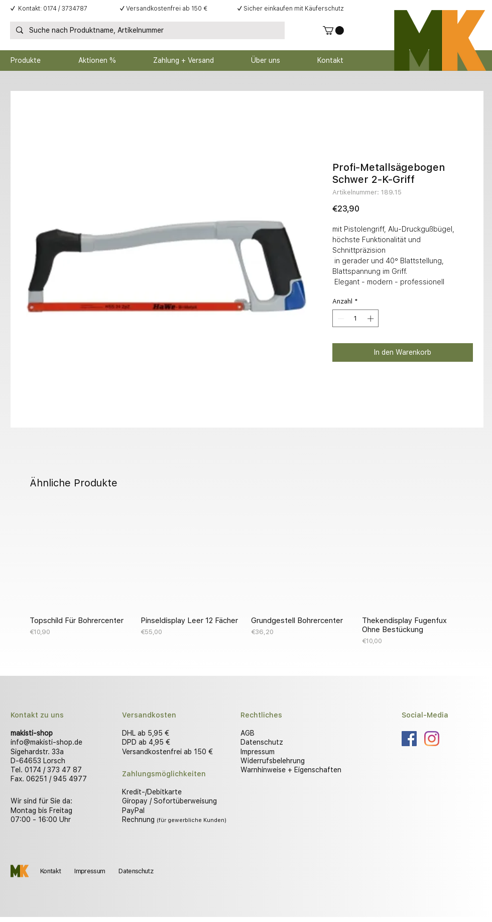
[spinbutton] (355, 318)
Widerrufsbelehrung (272, 761)
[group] (246, 576)
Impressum (257, 752)
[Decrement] (340, 318)
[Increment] (371, 318)
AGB (247, 733)
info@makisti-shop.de (46, 742)
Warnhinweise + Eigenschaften (290, 770)
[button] (333, 30)
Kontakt (50, 871)
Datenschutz (261, 742)
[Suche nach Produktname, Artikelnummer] (146, 31)
